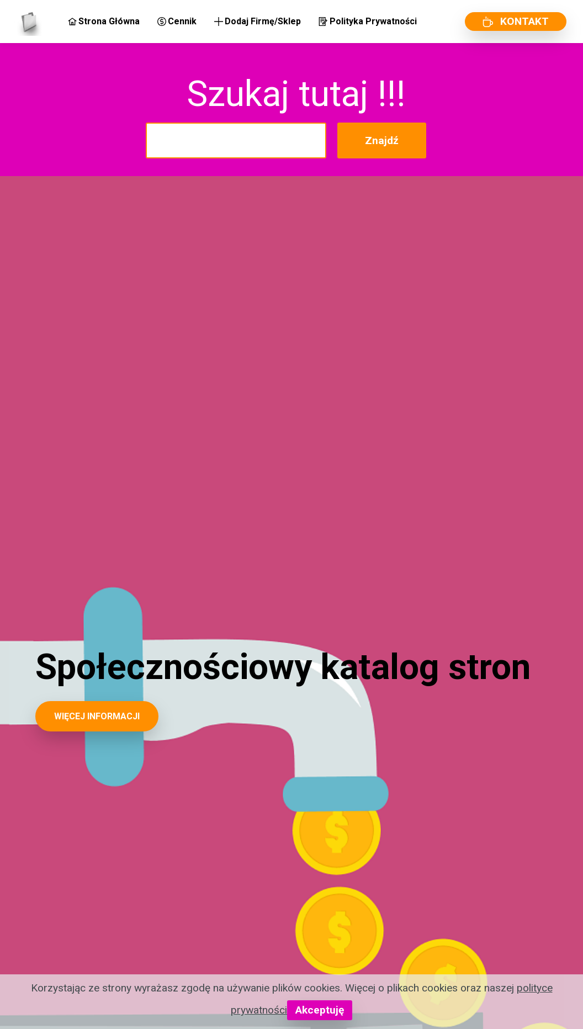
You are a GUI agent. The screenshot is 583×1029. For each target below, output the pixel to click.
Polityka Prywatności (367, 21)
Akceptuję (319, 1010)
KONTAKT (516, 21)
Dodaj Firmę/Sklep (257, 21)
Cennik (177, 21)
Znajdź (382, 140)
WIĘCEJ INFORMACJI (97, 716)
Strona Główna (104, 21)
